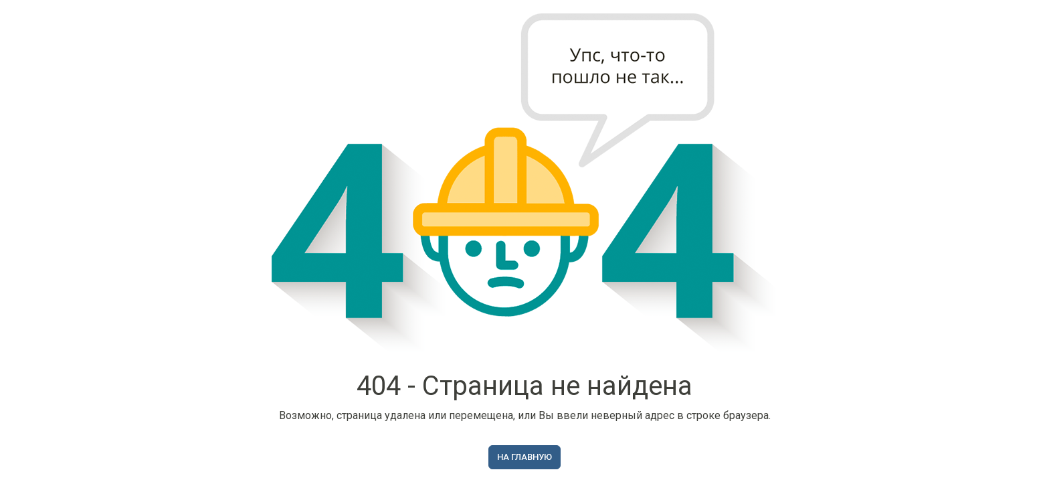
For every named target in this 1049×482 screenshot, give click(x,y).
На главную (524, 457)
